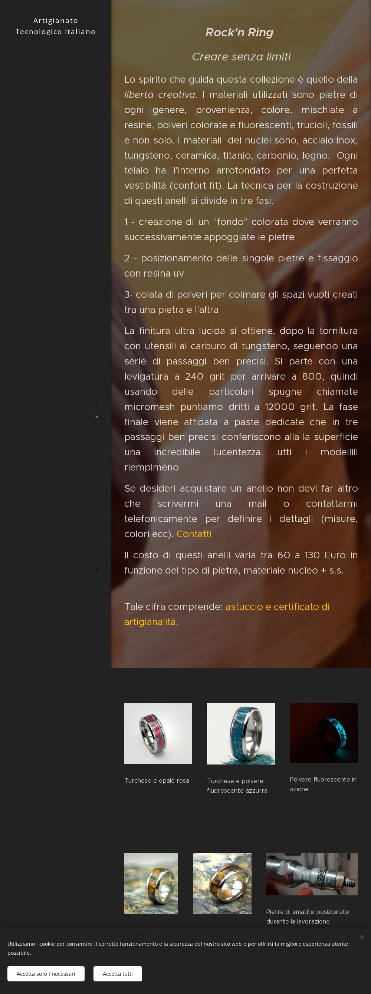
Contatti (194, 534)
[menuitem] (55, 367)
